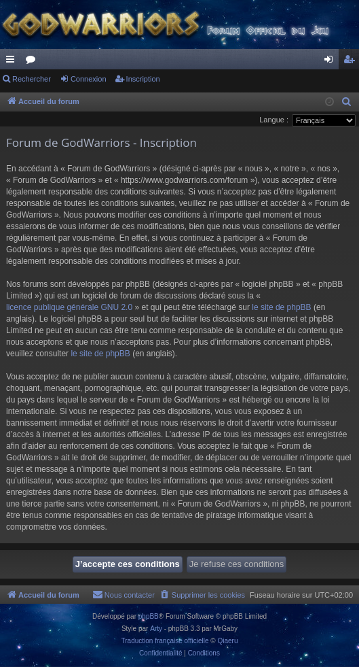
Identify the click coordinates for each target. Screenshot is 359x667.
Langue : (273, 120)
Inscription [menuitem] (352, 61)
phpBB (148, 616)
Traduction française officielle (165, 641)
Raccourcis (12, 61)
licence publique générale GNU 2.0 (69, 307)
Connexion (89, 79)
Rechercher (31, 79)
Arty (156, 628)
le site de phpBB (281, 307)
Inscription (143, 79)
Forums (33, 61)
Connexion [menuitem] (331, 61)
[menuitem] (347, 102)
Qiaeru (227, 641)
